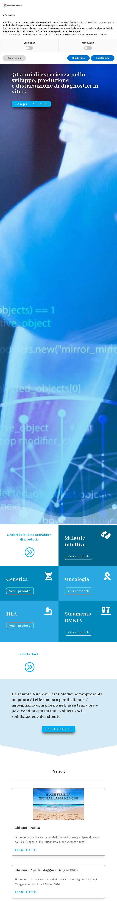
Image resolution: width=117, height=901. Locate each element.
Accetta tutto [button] (102, 58)
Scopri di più (39, 104)
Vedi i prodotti (20, 625)
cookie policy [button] (73, 25)
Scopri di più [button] (14, 58)
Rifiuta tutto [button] (78, 58)
